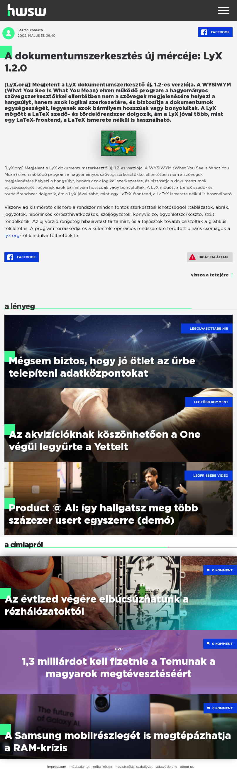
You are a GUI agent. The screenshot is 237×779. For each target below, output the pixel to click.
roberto (36, 30)
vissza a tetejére (210, 275)
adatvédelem (166, 767)
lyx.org (12, 235)
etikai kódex (102, 767)
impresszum (56, 767)
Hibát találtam (208, 257)
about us (187, 767)
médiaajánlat (79, 767)
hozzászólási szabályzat (134, 767)
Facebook (215, 32)
